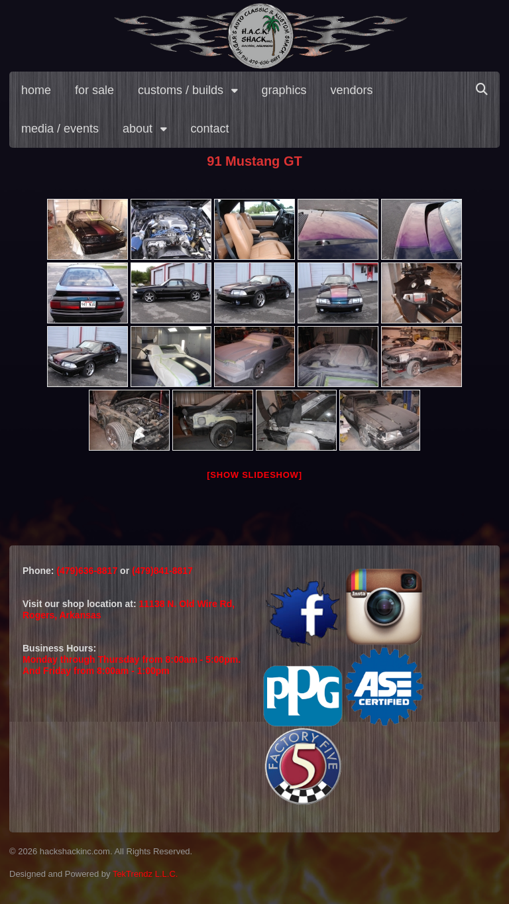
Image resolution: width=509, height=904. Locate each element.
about (137, 128)
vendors (352, 90)
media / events (60, 128)
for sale (94, 90)
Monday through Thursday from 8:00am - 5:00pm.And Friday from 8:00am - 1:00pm (132, 665)
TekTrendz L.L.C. (145, 874)
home (36, 90)
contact (210, 128)
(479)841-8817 (162, 570)
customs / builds (180, 90)
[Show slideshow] (254, 475)
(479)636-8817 (88, 570)
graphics (284, 90)
